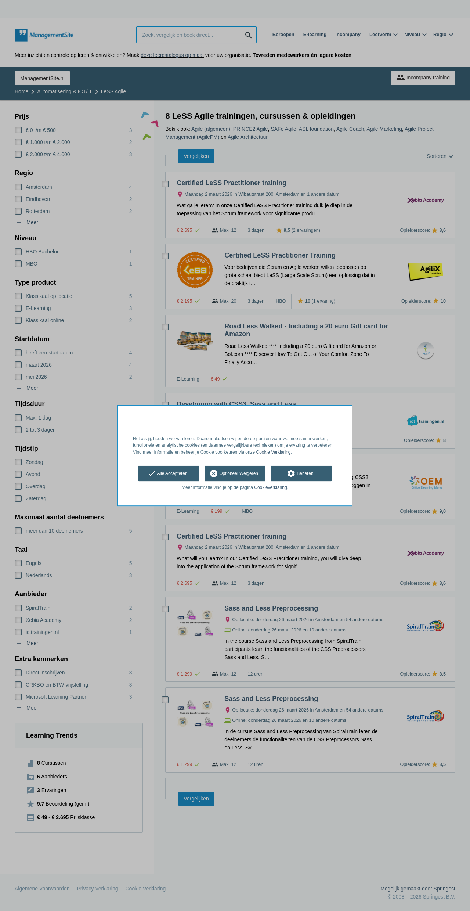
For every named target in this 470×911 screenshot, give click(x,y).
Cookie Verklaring (273, 452)
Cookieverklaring (270, 487)
